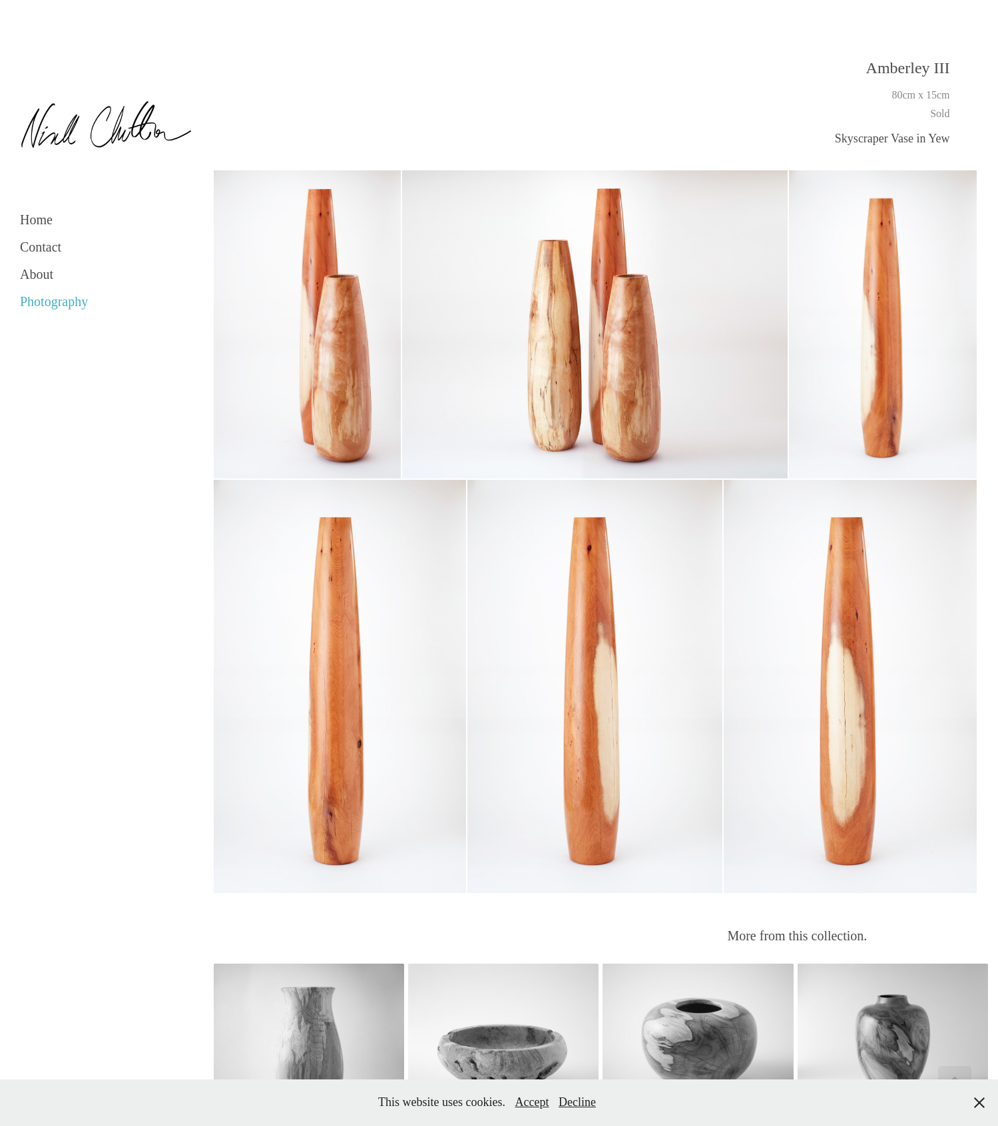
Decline (577, 1102)
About (36, 274)
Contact (40, 247)
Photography (54, 301)
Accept (532, 1102)
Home (36, 219)
